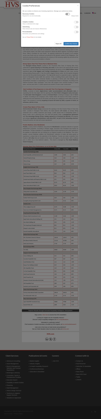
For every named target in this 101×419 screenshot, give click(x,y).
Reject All (58, 43)
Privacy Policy (30, 37)
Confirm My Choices (71, 43)
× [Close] (78, 5)
